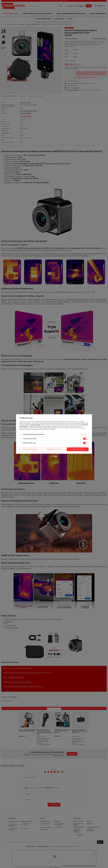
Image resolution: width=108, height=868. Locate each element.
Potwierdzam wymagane (53, 449)
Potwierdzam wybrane (30, 449)
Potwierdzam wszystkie (77, 449)
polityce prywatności (36, 424)
